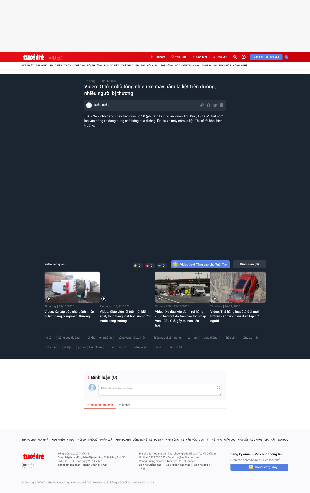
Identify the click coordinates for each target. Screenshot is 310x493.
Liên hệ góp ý (202, 465)
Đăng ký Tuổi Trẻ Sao (266, 56)
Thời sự (81, 439)
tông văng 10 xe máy (132, 337)
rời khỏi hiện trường (99, 337)
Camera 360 (209, 65)
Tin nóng (41, 65)
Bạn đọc (283, 439)
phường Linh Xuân (90, 347)
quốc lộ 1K (175, 347)
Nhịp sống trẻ (175, 439)
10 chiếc (51, 347)
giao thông (211, 337)
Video (70, 439)
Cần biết (199, 57)
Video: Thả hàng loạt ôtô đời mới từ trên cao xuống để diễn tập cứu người (235, 316)
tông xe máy (250, 337)
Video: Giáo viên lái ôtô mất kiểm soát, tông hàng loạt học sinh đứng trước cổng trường (125, 316)
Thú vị (68, 65)
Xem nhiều (58, 439)
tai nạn (192, 337)
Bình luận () (249, 264)
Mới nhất (28, 65)
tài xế (157, 347)
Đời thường (94, 65)
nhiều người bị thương (167, 337)
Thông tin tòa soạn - (70, 465)
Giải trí (140, 65)
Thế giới (80, 65)
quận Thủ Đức (118, 347)
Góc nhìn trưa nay (187, 65)
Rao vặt (219, 57)
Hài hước (153, 65)
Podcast (157, 57)
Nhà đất (243, 439)
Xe (150, 439)
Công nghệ (240, 65)
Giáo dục (229, 439)
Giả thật (269, 439)
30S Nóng (167, 65)
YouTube (179, 57)
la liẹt (67, 347)
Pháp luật (107, 439)
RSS (143, 468)
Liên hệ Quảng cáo (150, 465)
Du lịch (159, 439)
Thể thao (127, 65)
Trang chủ (29, 439)
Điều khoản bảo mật (178, 465)
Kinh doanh (123, 439)
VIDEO (56, 58)
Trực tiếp (56, 65)
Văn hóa (191, 439)
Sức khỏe (225, 65)
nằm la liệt (140, 347)
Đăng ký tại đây (266, 467)
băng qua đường (69, 337)
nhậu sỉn (230, 337)
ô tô (48, 337)
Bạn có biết (111, 65)
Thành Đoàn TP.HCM (95, 465)
